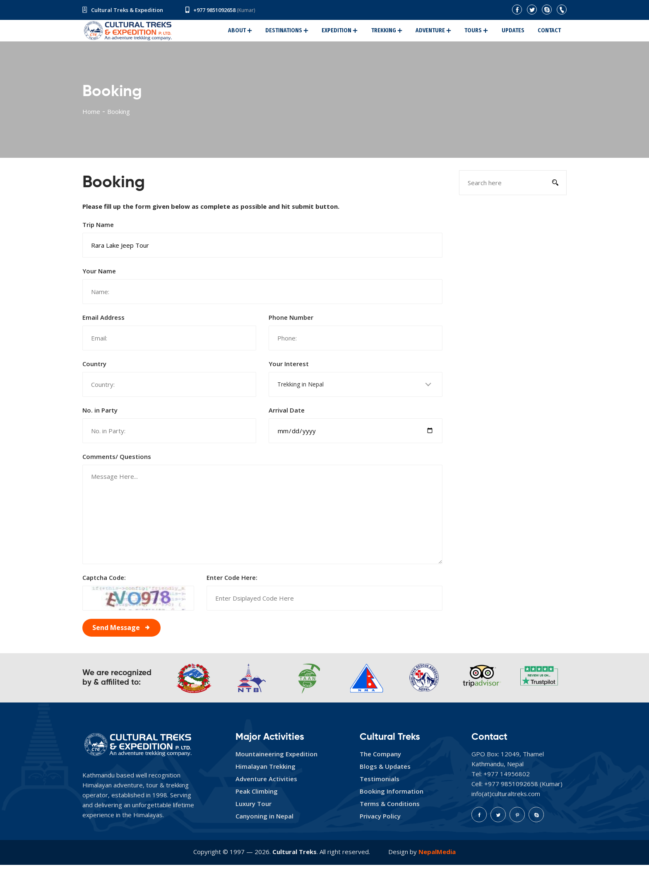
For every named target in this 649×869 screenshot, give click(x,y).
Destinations (306, 32)
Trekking (399, 32)
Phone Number (291, 321)
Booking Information (391, 795)
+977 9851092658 (214, 10)
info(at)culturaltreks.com (505, 798)
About (263, 32)
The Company (380, 758)
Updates (518, 32)
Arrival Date (287, 414)
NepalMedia (437, 856)
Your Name (99, 275)
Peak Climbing (257, 795)
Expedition (355, 32)
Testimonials (379, 783)
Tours (481, 32)
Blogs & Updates (385, 770)
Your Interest (289, 368)
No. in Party (100, 414)
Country (94, 368)
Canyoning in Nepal (264, 820)
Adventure (442, 32)
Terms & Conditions (390, 808)
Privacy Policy (380, 820)
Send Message (116, 631)
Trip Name (98, 228)
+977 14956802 (506, 778)
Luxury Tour (254, 808)
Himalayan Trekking (266, 770)
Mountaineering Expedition (276, 758)
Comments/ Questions (116, 460)
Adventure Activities (266, 783)
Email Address (103, 321)
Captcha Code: (104, 581)
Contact (550, 32)
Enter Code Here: (232, 581)
